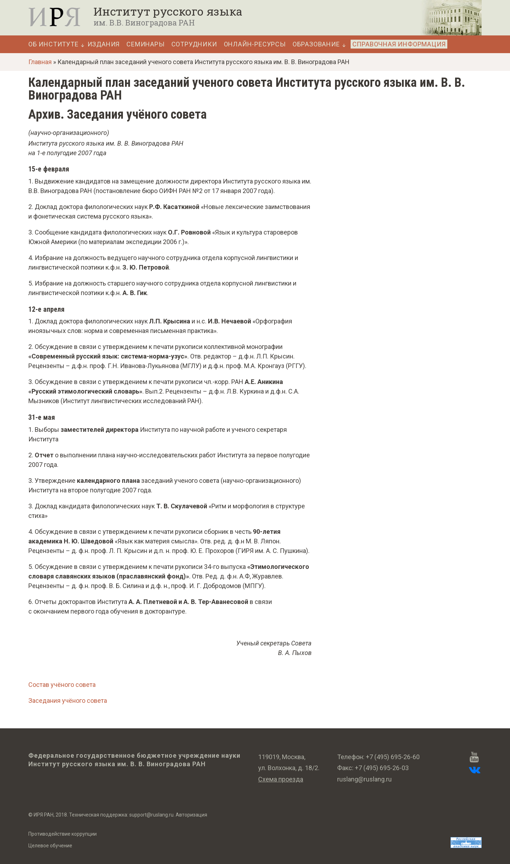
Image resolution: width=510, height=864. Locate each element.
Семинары (145, 44)
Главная (40, 62)
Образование (316, 44)
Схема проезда (280, 779)
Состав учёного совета (62, 684)
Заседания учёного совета (67, 700)
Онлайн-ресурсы (255, 44)
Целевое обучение (50, 845)
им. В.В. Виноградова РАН (144, 22)
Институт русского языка (168, 11)
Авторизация (191, 815)
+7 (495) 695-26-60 (393, 757)
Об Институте (53, 44)
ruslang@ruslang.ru (364, 779)
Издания (103, 44)
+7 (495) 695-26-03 (382, 768)
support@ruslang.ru (151, 815)
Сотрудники (194, 44)
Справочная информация (399, 44)
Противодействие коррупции (62, 834)
